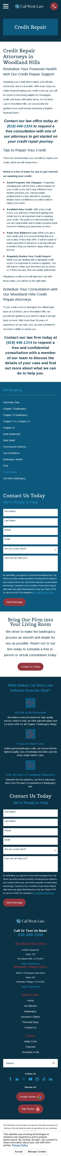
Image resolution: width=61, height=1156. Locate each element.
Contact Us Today (30, 666)
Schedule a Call (30, 1052)
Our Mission (30, 1005)
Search (10, 1063)
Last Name (9, 520)
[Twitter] (24, 1079)
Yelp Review (30, 1109)
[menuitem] (30, 402)
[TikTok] (44, 1079)
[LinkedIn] (50, 1079)
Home (30, 1000)
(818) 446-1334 (19, 126)
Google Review (30, 1097)
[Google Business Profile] (17, 1079)
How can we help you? (16, 558)
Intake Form (30, 1041)
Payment (30, 1046)
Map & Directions (30, 963)
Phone (7, 530)
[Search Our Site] (54, 1063)
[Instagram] (37, 1079)
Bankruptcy (30, 1011)
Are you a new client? (15, 548)
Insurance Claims (30, 1016)
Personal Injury (30, 1022)
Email (7, 539)
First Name (10, 511)
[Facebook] (10, 1079)
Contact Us (30, 1027)
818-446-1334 (30, 934)
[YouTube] (30, 1079)
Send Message (14, 602)
